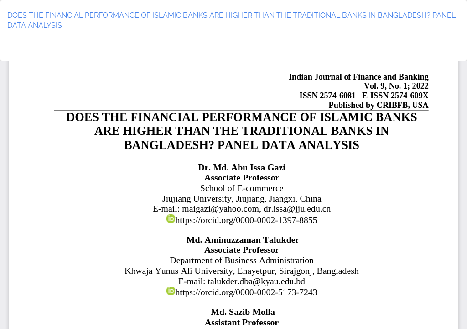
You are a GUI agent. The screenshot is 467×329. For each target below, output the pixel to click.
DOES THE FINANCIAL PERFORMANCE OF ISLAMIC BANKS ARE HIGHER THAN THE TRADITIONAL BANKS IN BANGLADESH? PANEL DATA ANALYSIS (231, 20)
